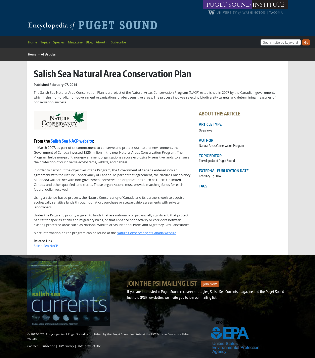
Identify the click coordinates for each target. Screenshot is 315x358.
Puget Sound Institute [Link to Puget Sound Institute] (127, 334)
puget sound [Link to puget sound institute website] (228, 4)
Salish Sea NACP (46, 246)
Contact (32, 346)
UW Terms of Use (89, 346)
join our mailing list (202, 297)
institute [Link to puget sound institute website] (268, 4)
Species (59, 42)
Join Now (210, 284)
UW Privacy (66, 346)
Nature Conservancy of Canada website (146, 233)
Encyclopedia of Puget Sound (65, 334)
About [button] (100, 42)
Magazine (75, 42)
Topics (45, 42)
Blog (89, 42)
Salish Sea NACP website (72, 141)
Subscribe (118, 42)
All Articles (48, 54)
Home (32, 42)
